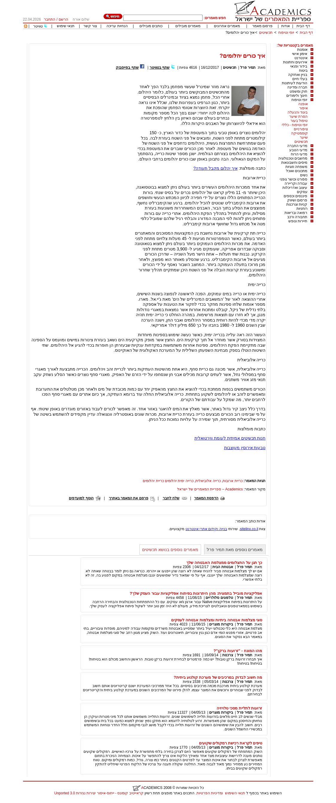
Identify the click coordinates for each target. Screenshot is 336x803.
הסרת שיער (298, 116)
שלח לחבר (171, 498)
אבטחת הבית (222, 567)
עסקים (302, 192)
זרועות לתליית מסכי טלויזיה (239, 708)
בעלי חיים (299, 79)
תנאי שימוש (66, 26)
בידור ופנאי (298, 66)
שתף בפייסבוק (127, 67)
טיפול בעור (299, 121)
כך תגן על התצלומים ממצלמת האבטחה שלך (224, 562)
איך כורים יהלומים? (240, 32)
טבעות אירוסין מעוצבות (245, 447)
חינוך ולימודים (296, 96)
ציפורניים (301, 129)
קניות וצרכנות (296, 204)
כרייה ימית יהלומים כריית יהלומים (168, 481)
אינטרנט (301, 58)
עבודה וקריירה (296, 183)
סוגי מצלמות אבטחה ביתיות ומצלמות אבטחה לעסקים (216, 620)
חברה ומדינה (297, 87)
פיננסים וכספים (295, 196)
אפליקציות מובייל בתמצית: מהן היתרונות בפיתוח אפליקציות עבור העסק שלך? (196, 593)
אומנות (302, 50)
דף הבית (303, 26)
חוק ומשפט (298, 91)
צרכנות (227, 655)
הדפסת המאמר (206, 498)
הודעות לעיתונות (294, 83)
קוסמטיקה (299, 133)
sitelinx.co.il (249, 529)
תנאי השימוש (235, 793)
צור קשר (90, 26)
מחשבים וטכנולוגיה (292, 158)
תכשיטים (266, 32)
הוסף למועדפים (81, 498)
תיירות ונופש (297, 221)
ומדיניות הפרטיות (210, 793)
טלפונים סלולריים (219, 598)
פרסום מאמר (262, 26)
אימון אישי (299, 54)
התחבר (49, 19)
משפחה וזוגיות (296, 167)
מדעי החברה (297, 146)
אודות (285, 26)
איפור (303, 108)
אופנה (303, 104)
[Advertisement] (204, 41)
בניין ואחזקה (297, 75)
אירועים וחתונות (295, 62)
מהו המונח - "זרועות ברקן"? (237, 650)
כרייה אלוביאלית (208, 481)
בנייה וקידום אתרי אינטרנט (206, 529)
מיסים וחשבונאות (294, 162)
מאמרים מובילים (187, 26)
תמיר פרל (248, 67)
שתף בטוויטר (160, 67)
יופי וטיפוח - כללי (295, 125)
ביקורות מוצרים (221, 624)
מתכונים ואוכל (296, 171)
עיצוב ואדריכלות (294, 188)
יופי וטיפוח (286, 32)
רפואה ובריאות (296, 213)
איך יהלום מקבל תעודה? (215, 168)
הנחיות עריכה (117, 26)
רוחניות (302, 209)
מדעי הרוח (299, 154)
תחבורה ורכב (297, 217)
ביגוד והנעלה (298, 112)
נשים (304, 175)
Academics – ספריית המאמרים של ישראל (210, 489)
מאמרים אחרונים (227, 26)
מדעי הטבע (298, 150)
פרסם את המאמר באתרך (128, 498)
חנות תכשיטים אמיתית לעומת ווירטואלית (230, 438)
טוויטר (38, 26)
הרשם (63, 19)
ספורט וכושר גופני (294, 179)
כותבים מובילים (150, 26)
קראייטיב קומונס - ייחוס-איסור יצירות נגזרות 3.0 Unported (98, 793)
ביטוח (303, 70)
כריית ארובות (232, 481)
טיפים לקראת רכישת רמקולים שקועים (230, 743)
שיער (304, 137)
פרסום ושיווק (297, 200)
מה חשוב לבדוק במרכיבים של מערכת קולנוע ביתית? (218, 677)
